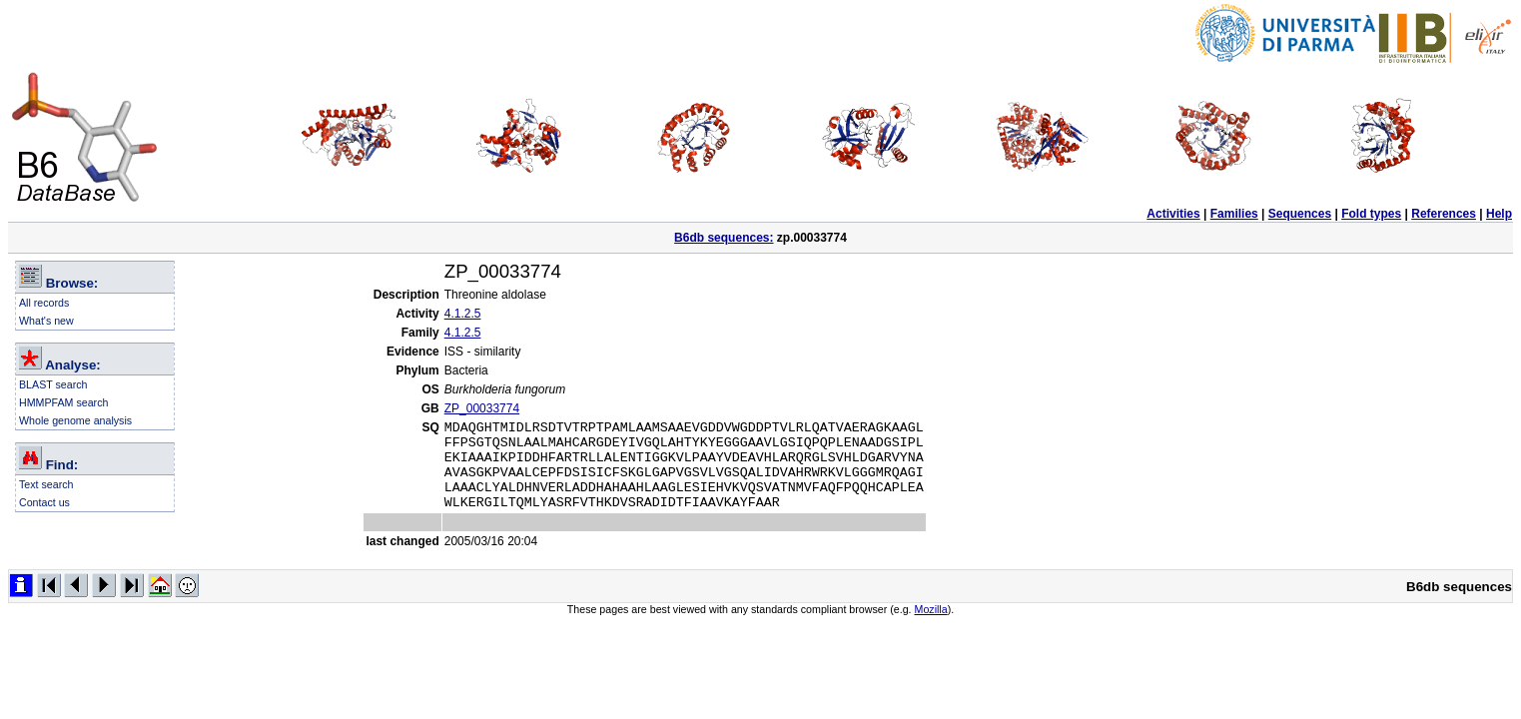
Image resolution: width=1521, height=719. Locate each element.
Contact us (44, 502)
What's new (46, 321)
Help (1499, 214)
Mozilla (931, 627)
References (1443, 214)
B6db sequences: (723, 238)
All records (44, 303)
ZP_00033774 (481, 408)
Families (1234, 214)
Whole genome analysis (75, 420)
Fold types (1371, 214)
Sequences (1299, 214)
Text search (46, 484)
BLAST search (53, 384)
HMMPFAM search (63, 402)
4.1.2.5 (462, 314)
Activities (1172, 214)
